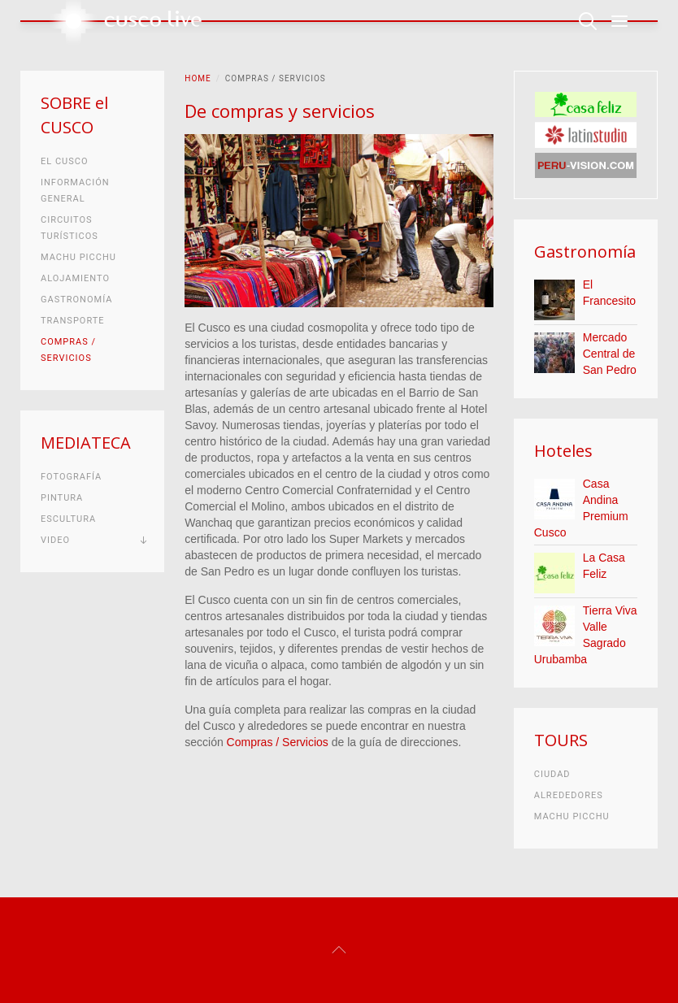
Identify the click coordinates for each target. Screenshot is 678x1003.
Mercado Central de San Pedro (610, 353)
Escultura (68, 519)
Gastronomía (76, 299)
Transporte (73, 320)
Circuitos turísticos (69, 228)
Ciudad (552, 774)
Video (55, 540)
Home (198, 78)
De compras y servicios (280, 110)
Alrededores (568, 795)
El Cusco (64, 161)
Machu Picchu (78, 257)
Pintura (62, 498)
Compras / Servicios (277, 742)
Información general (75, 190)
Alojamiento (75, 278)
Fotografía (71, 476)
